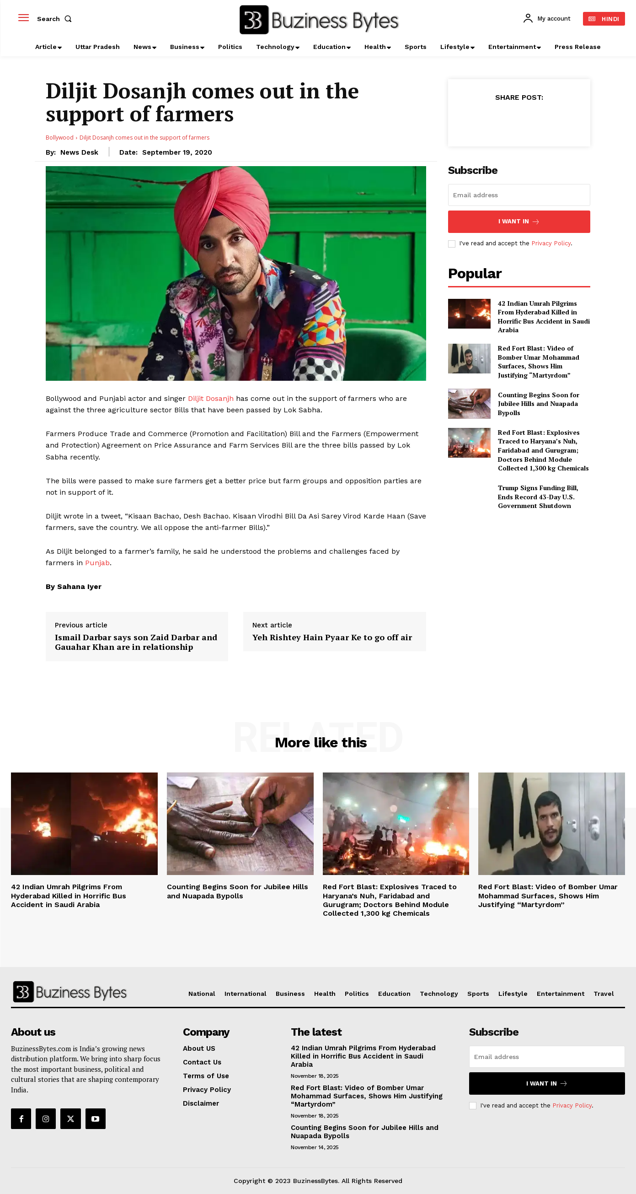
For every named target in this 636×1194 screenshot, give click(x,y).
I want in (519, 221)
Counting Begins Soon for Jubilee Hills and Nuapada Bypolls (538, 403)
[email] (519, 195)
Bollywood (60, 137)
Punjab (97, 562)
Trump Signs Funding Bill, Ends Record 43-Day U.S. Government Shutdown (538, 496)
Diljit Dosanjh (211, 398)
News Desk (79, 152)
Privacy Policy (551, 243)
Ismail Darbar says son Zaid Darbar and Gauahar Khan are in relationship (136, 642)
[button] (56, 18)
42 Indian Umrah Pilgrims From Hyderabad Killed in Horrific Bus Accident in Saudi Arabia (544, 317)
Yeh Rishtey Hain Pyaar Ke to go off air (332, 637)
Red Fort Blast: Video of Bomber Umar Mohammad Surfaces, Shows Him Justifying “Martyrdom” (538, 361)
